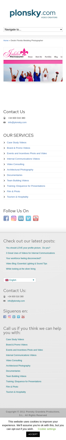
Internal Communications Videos (23, 158)
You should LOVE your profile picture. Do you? (28, 248)
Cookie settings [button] (47, 428)
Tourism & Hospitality (17, 196)
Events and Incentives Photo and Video (27, 153)
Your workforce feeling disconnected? (23, 258)
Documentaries (14, 175)
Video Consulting (15, 164)
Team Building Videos (18, 180)
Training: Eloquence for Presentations (26, 186)
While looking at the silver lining (20, 269)
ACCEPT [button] (33, 434)
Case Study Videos (16, 142)
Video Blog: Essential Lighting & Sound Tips (26, 263)
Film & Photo (13, 191)
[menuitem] (19, 280)
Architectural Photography (20, 169)
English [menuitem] (12, 280)
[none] (19, 280)
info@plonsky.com (17, 122)
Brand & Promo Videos (18, 148)
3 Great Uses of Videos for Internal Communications (30, 253)
